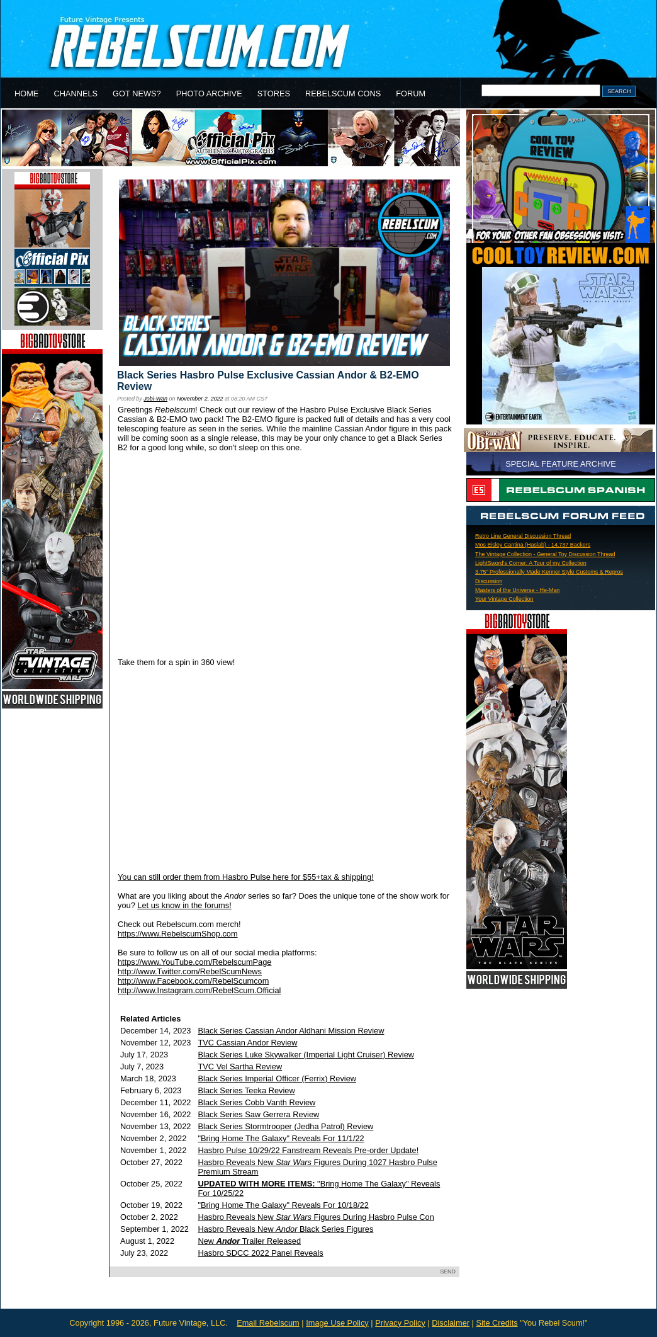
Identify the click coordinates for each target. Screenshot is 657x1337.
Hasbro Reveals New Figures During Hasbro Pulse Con (316, 1217)
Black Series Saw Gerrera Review (259, 1114)
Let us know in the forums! (184, 905)
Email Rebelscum (268, 1323)
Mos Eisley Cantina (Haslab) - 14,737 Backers (532, 545)
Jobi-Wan (155, 398)
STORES (273, 93)
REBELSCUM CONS (343, 93)
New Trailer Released (249, 1241)
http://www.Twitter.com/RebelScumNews (190, 971)
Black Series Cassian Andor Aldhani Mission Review (291, 1030)
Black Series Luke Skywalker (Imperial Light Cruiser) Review (306, 1054)
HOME (26, 93)
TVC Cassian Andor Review (248, 1042)
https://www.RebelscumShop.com (178, 933)
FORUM (410, 93)
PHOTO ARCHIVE (209, 93)
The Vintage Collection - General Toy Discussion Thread (545, 554)
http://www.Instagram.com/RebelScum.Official (199, 990)
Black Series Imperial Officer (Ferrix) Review (277, 1078)
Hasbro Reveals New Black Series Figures (286, 1229)
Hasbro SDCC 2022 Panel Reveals (260, 1253)
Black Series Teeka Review (246, 1090)
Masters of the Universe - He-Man (517, 590)
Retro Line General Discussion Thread (523, 536)
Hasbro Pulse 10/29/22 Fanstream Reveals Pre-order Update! (308, 1150)
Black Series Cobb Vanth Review (257, 1102)
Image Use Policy (337, 1323)
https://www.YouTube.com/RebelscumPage (194, 962)
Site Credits (496, 1323)
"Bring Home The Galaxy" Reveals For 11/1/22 (281, 1138)
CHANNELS (75, 93)
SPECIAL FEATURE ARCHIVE (560, 464)
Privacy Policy (400, 1323)
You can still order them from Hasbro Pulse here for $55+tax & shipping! (246, 877)
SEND (448, 1271)
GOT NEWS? (137, 93)
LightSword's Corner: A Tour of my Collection (531, 563)
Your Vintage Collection (504, 599)
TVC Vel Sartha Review (240, 1066)
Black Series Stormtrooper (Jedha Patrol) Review (286, 1126)
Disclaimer (450, 1323)
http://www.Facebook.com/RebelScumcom (193, 981)
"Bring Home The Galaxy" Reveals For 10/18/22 (283, 1205)
